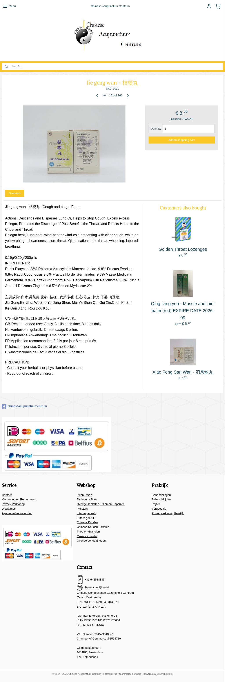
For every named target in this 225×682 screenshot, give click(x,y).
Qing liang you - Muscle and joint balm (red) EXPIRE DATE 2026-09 (183, 310)
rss (115, 674)
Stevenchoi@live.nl (96, 587)
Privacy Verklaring (13, 504)
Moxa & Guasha (87, 536)
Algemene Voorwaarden (17, 513)
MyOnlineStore (165, 674)
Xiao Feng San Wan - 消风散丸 (182, 371)
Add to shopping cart (182, 139)
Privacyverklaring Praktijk (168, 513)
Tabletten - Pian (86, 499)
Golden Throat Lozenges (183, 249)
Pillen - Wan (84, 495)
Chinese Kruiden (87, 522)
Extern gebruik (86, 518)
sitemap (107, 674)
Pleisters (82, 508)
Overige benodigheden (91, 540)
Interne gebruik (86, 513)
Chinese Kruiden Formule (93, 527)
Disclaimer (8, 508)
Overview (14, 193)
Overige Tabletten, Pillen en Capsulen (100, 504)
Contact (7, 495)
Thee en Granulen (88, 531)
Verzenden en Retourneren (19, 499)
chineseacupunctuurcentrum (24, 406)
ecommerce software (130, 674)
